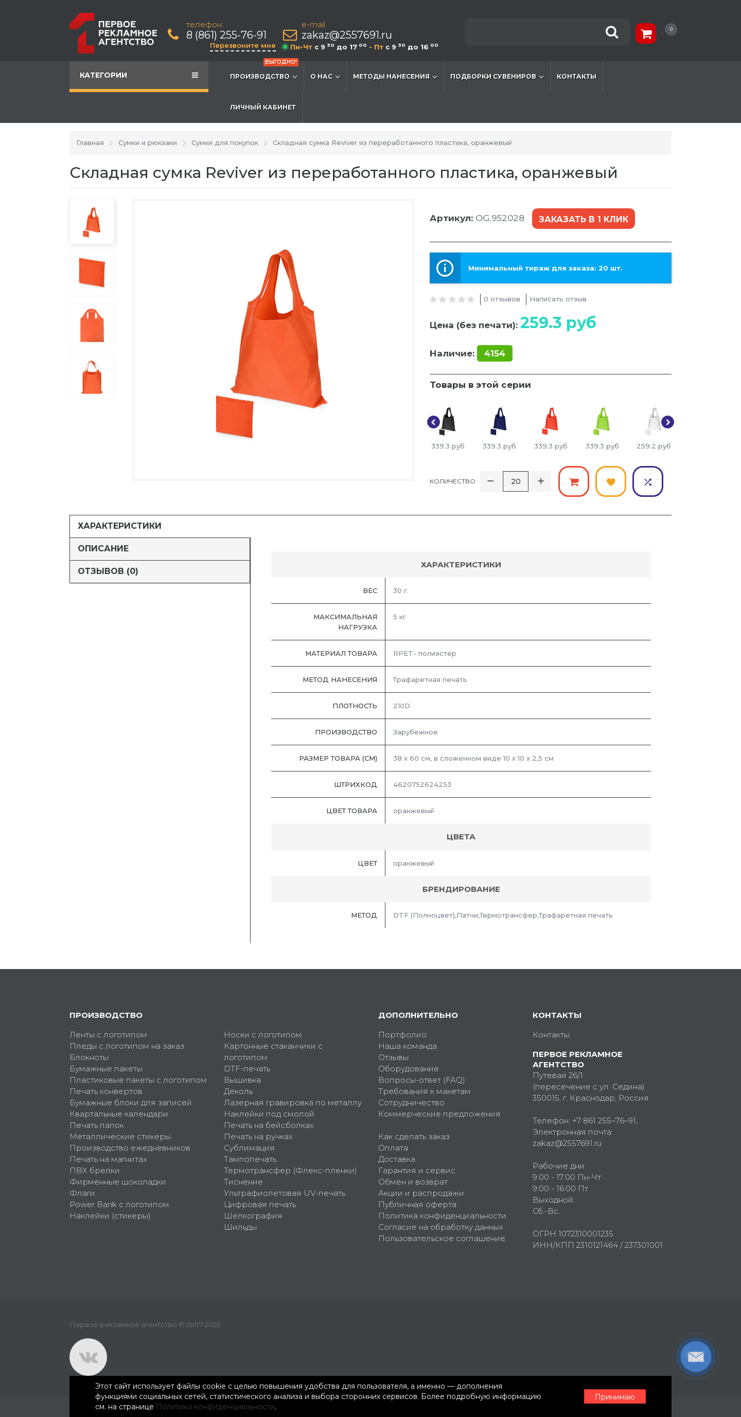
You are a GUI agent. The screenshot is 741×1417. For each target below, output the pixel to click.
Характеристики (120, 526)
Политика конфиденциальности (442, 1216)
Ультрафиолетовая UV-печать (284, 1193)
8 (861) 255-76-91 (226, 35)
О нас (325, 76)
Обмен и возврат (413, 1182)
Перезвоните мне (243, 45)
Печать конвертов (106, 1091)
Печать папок (96, 1125)
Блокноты (89, 1057)
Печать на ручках (258, 1136)
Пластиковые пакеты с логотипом (138, 1080)
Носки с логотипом (263, 1034)
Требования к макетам (424, 1091)
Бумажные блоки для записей (130, 1102)
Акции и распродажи (421, 1193)
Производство (264, 71)
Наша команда (407, 1046)
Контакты (576, 76)
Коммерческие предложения (439, 1114)
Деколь (238, 1091)
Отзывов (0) (108, 571)
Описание (103, 548)
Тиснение (243, 1182)
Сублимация (249, 1148)
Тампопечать (250, 1159)
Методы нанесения (395, 76)
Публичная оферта (417, 1204)
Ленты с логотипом (108, 1034)
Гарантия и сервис (416, 1170)
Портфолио (402, 1034)
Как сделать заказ (414, 1136)
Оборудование (408, 1068)
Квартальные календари (118, 1114)
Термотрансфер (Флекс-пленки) (290, 1170)
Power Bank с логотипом (119, 1204)
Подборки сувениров (497, 76)
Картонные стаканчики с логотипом (273, 1051)
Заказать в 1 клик (583, 219)
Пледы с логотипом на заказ (126, 1046)
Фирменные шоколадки (117, 1182)
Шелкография (253, 1216)
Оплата (393, 1148)
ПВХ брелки (94, 1170)
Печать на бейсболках (269, 1125)
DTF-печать (247, 1068)
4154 (494, 353)
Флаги (82, 1193)
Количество (452, 481)
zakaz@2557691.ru (347, 35)
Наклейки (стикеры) (110, 1216)
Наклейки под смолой (269, 1114)
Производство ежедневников (129, 1148)
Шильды (240, 1227)
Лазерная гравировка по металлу (293, 1102)
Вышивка (242, 1080)
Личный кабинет (263, 107)
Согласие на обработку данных (440, 1227)
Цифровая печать (260, 1204)
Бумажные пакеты (106, 1068)
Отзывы (393, 1057)
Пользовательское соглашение (441, 1238)
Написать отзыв (558, 299)
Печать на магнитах (108, 1159)
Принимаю (615, 1397)
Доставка (396, 1159)
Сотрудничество (411, 1102)
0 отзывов (502, 299)
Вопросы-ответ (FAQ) (421, 1080)
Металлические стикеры (120, 1136)
